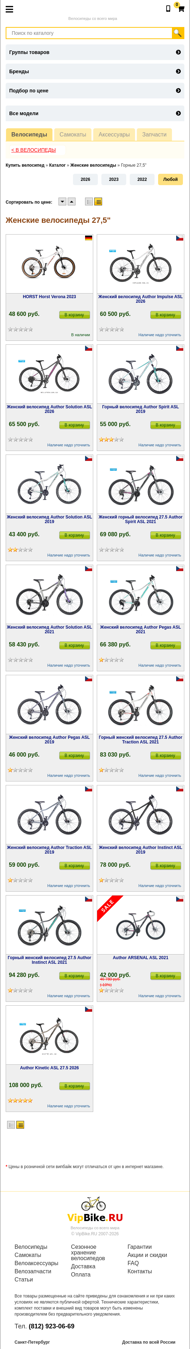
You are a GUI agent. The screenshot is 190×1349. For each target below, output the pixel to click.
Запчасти (154, 134)
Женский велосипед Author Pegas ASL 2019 (49, 740)
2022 (142, 179)
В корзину (74, 314)
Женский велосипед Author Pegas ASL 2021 (140, 629)
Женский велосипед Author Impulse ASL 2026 (141, 299)
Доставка (83, 1266)
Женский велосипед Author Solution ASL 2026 (49, 409)
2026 (85, 179)
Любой (170, 179)
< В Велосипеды (33, 150)
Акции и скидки (147, 1255)
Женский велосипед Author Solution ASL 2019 (49, 519)
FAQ (133, 1263)
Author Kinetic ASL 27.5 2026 (49, 1067)
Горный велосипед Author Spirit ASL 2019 (140, 409)
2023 (114, 179)
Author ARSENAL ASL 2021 (140, 957)
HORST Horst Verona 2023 (49, 296)
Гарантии (140, 1247)
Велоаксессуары (36, 1263)
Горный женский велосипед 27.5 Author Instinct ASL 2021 (49, 960)
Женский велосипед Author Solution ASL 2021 (49, 629)
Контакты (140, 1271)
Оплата (80, 1275)
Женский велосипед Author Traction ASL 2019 (49, 850)
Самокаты (73, 134)
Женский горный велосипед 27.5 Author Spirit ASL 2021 (141, 519)
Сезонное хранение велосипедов (88, 1252)
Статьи (24, 1280)
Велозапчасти (33, 1271)
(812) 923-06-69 (51, 1326)
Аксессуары (114, 134)
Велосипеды (29, 134)
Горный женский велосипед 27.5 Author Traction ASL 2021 (141, 740)
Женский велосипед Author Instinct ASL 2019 (140, 850)
